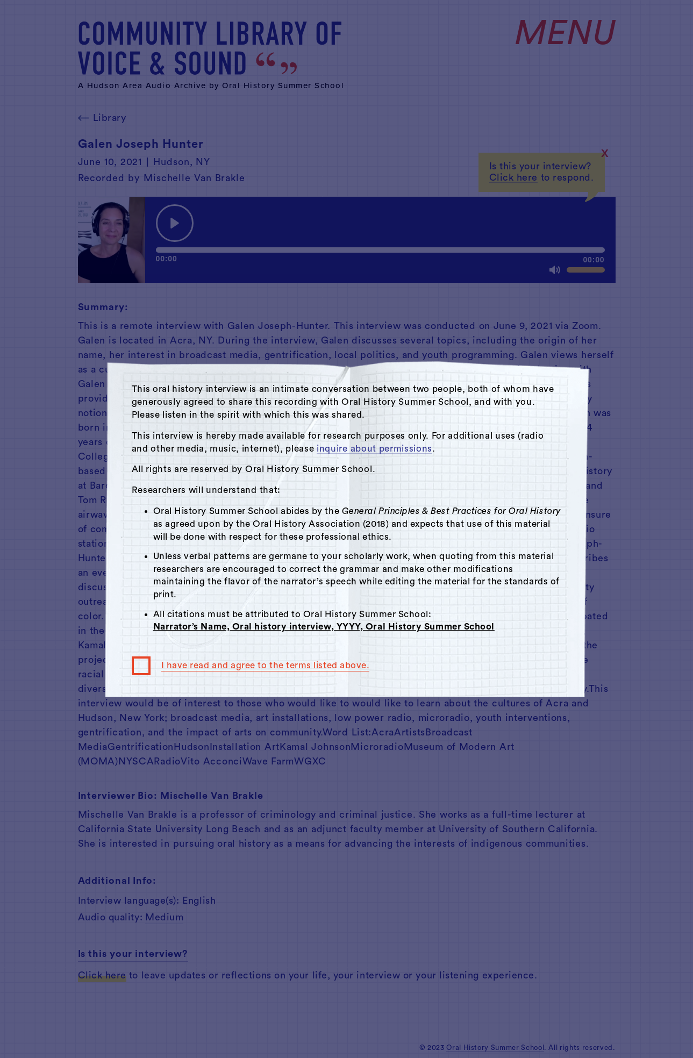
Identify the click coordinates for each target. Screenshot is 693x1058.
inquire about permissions (374, 448)
